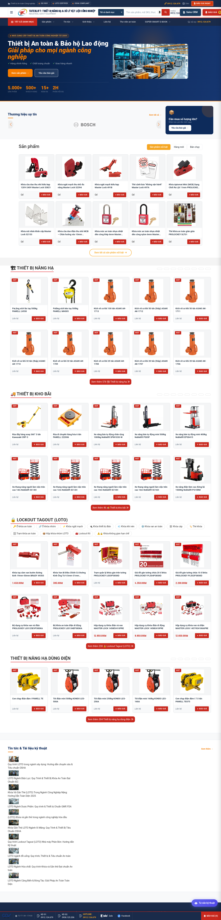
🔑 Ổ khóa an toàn (22, 526)
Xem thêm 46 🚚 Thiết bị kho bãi (110, 507)
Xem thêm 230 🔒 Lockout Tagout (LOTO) (110, 646)
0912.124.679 (204, 22)
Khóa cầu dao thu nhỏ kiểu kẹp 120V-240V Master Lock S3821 (36, 186)
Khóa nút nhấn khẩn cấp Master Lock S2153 (36, 232)
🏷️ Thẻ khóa (195, 526)
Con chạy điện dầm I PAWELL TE (27, 698)
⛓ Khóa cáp (175, 526)
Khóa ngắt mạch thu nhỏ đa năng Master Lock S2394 (71, 186)
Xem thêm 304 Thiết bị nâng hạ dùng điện (110, 719)
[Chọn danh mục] (111, 12)
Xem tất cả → (155, 115)
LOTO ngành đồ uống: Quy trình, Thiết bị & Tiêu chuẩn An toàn (39, 856)
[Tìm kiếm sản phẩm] (141, 12)
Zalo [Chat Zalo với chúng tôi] (186, 3)
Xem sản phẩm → (20, 73)
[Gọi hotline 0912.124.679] (175, 12)
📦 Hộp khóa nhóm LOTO (55, 533)
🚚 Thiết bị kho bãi (31, 393)
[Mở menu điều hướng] (11, 12)
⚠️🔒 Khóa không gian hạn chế (113, 533)
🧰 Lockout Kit (82, 533)
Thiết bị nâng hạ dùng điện (41, 658)
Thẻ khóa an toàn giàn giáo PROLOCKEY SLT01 (182, 232)
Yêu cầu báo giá (46, 73)
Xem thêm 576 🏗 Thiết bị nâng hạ (110, 381)
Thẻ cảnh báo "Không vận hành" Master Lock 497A (147, 186)
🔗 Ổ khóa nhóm (47, 526)
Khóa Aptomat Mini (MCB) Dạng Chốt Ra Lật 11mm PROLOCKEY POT (184, 186)
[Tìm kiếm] (166, 12)
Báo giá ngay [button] (202, 3)
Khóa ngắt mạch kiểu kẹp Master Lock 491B (107, 186)
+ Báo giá (46, 195)
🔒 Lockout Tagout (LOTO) (39, 519)
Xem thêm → (207, 749)
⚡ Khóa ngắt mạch (73, 526)
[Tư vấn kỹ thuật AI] (205, 902)
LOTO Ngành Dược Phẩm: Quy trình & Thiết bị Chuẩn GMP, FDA (40, 806)
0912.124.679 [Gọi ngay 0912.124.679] (172, 3)
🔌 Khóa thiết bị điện (100, 526)
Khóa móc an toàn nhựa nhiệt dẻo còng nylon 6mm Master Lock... (146, 233)
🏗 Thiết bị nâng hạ (32, 268)
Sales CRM (190, 12)
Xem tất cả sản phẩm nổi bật (110, 252)
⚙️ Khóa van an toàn (151, 526)
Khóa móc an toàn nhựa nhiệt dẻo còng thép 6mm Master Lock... (109, 233)
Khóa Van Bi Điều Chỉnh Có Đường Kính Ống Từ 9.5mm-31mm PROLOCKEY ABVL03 (69, 575)
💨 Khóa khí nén (126, 526)
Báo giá (39, 318)
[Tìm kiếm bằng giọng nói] (160, 12)
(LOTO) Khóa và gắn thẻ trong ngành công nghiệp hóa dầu (37, 817)
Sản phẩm (29, 146)
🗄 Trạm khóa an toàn (24, 533)
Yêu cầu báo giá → (180, 128)
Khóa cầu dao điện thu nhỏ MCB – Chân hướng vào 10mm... (73, 232)
